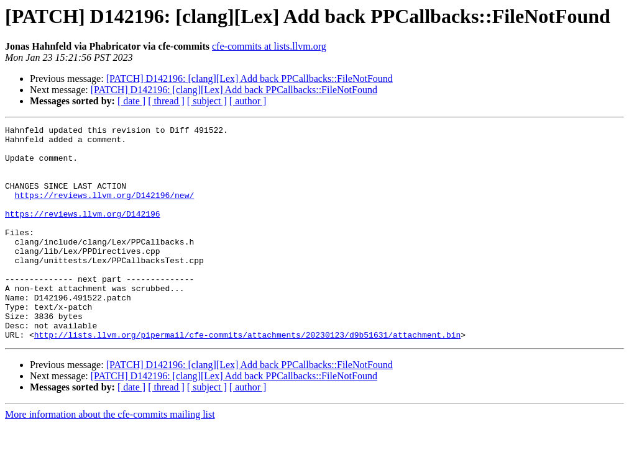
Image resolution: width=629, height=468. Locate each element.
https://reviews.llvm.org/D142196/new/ (105, 209)
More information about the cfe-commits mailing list (110, 457)
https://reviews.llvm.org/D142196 (82, 232)
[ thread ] (166, 101)
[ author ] (248, 101)
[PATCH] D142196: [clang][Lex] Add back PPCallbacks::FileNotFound (249, 78)
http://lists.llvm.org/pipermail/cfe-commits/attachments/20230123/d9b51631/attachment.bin (247, 377)
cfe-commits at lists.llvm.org (269, 46)
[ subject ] (207, 101)
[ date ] (131, 101)
